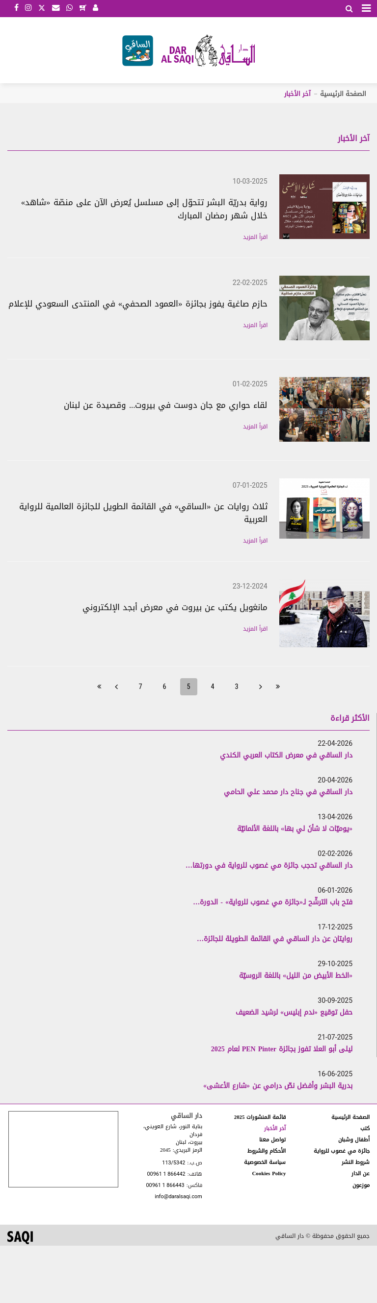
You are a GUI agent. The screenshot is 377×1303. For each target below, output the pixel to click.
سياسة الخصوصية (265, 1162)
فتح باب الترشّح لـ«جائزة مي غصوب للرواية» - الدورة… (272, 902)
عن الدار (360, 1173)
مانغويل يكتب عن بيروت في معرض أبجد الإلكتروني (175, 607)
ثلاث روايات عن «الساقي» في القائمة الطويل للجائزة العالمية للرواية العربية (143, 512)
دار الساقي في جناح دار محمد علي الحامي (288, 792)
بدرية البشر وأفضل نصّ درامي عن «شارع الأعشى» (277, 1085)
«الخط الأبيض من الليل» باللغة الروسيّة (295, 975)
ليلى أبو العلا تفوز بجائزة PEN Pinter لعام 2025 (281, 1049)
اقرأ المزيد (255, 237)
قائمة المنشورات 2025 (260, 1117)
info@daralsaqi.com (178, 1197)
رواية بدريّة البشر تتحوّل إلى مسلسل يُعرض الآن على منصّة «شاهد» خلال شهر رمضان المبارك (144, 208)
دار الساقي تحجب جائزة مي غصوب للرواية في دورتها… (269, 865)
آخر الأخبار (275, 1128)
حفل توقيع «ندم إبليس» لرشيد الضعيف (294, 1012)
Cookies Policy (269, 1173)
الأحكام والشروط (266, 1151)
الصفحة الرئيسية (343, 94)
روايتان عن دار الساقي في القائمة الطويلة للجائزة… (274, 939)
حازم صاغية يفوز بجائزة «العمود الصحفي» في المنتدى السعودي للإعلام (138, 303)
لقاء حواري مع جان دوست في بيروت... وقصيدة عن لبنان (166, 405)
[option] (182, 754)
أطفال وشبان (354, 1140)
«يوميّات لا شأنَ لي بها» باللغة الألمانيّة (294, 828)
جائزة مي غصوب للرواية (342, 1151)
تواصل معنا (272, 1140)
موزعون (361, 1185)
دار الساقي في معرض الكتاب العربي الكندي (286, 755)
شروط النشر (356, 1162)
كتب (365, 1128)
